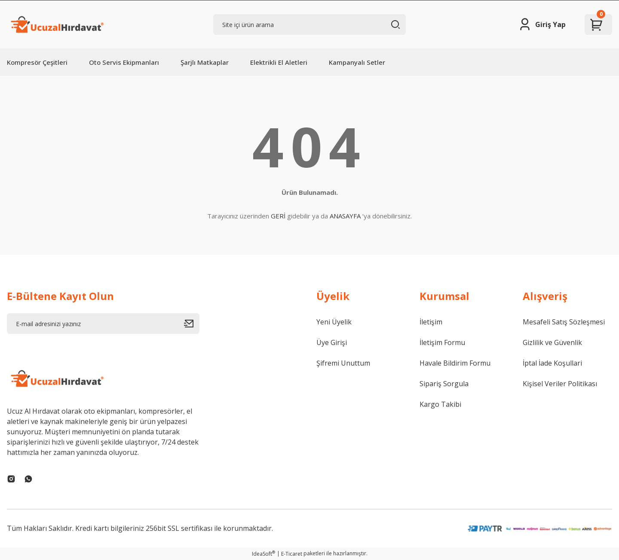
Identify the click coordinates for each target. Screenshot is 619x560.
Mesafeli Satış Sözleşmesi (564, 322)
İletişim (431, 322)
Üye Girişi (331, 342)
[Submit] (191, 323)
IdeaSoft (263, 553)
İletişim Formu (442, 342)
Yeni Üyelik (334, 322)
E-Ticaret (291, 553)
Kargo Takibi (440, 404)
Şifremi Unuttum (343, 363)
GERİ (278, 216)
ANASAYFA (345, 216)
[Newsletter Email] (103, 323)
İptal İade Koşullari (552, 363)
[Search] (309, 24)
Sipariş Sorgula (444, 383)
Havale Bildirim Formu (455, 363)
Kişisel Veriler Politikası (560, 383)
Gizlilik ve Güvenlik (552, 342)
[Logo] (56, 24)
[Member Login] (542, 24)
